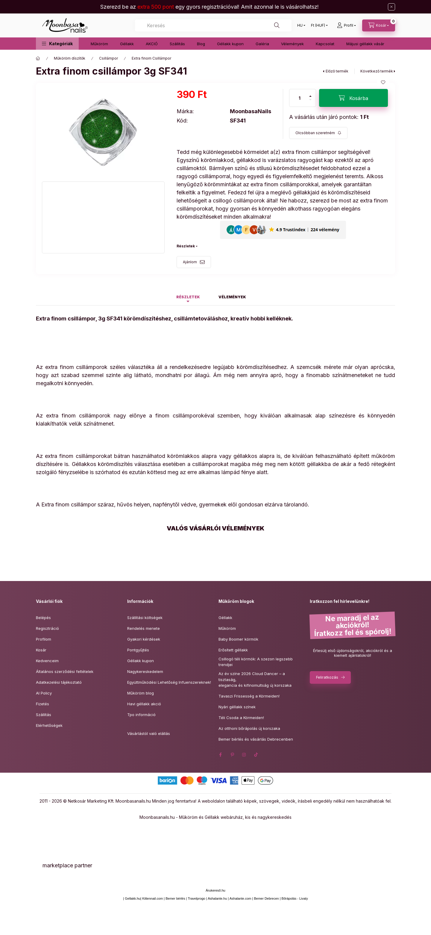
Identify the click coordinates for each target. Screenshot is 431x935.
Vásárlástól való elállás (148, 733)
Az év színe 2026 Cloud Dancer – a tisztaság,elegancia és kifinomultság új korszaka (255, 679)
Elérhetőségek (49, 725)
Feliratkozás (327, 677)
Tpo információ (141, 714)
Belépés (43, 617)
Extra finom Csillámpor (151, 58)
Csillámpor (108, 58)
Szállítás (43, 714)
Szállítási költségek (145, 617)
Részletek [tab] (188, 297)
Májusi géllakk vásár (365, 43)
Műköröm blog (140, 693)
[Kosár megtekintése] (378, 25)
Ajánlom (190, 262)
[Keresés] (277, 25)
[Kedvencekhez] (383, 82)
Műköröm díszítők (69, 58)
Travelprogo (196, 898)
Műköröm (99, 43)
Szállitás (177, 43)
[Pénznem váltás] (318, 25)
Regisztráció (47, 628)
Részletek (186, 246)
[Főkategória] (38, 58)
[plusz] (310, 93)
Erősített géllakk (233, 649)
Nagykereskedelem (145, 671)
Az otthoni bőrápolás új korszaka (249, 728)
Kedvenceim (47, 660)
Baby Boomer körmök (238, 639)
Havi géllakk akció (144, 703)
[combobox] (213, 25)
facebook (220, 755)
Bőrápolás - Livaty (295, 898)
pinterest (232, 755)
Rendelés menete (143, 628)
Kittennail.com (152, 898)
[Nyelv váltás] (300, 25)
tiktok (256, 755)
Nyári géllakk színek (237, 706)
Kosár (41, 649)
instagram (244, 755)
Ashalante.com (240, 898)
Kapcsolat (325, 43)
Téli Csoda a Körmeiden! (241, 717)
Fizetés (42, 703)
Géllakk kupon (230, 43)
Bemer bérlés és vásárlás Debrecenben (255, 739)
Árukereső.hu (215, 890)
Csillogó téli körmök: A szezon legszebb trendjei (255, 661)
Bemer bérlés (175, 898)
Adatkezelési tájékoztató (59, 682)
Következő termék (376, 71)
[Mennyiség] (299, 98)
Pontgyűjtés (138, 649)
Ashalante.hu (217, 898)
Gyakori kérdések (143, 639)
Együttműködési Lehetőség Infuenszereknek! (169, 682)
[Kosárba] (353, 98)
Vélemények (292, 43)
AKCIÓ (152, 43)
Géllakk (127, 43)
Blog (201, 43)
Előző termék (337, 71)
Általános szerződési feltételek (64, 671)
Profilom (43, 639)
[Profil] (346, 25)
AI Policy (44, 693)
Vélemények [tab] (232, 297)
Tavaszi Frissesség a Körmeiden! (249, 696)
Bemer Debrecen (266, 898)
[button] (57, 43)
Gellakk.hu (132, 898)
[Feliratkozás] (318, 133)
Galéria (262, 43)
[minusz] (310, 102)
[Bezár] (391, 6)
